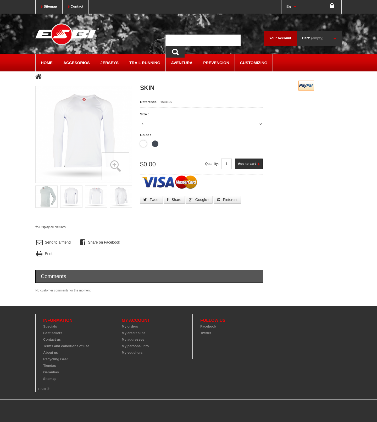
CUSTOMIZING (254, 62)
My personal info (135, 346)
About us (50, 353)
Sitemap (50, 379)
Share (174, 200)
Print (43, 253)
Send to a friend (53, 242)
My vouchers (132, 353)
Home (47, 62)
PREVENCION (216, 62)
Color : (146, 135)
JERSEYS (110, 62)
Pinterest (227, 200)
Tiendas (49, 366)
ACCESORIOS (76, 62)
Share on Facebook (99, 242)
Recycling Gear (55, 359)
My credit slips (133, 333)
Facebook (208, 326)
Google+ (199, 200)
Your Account (280, 38)
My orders (130, 326)
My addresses (133, 339)
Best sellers (52, 333)
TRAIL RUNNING (144, 62)
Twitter (205, 333)
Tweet (151, 200)
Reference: (149, 102)
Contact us (52, 339)
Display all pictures (52, 227)
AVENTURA (181, 62)
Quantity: (212, 164)
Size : (145, 114)
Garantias (51, 372)
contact (77, 6)
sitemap (50, 6)
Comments (53, 276)
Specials (50, 326)
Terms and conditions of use (66, 346)
